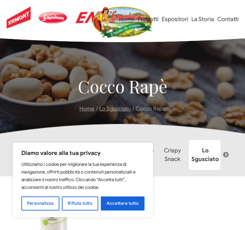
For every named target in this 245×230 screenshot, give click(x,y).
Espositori (175, 19)
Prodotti (148, 19)
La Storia (202, 19)
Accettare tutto (123, 203)
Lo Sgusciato (115, 108)
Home (127, 19)
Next (226, 155)
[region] (83, 179)
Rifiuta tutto (80, 203)
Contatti (228, 19)
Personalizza (40, 203)
